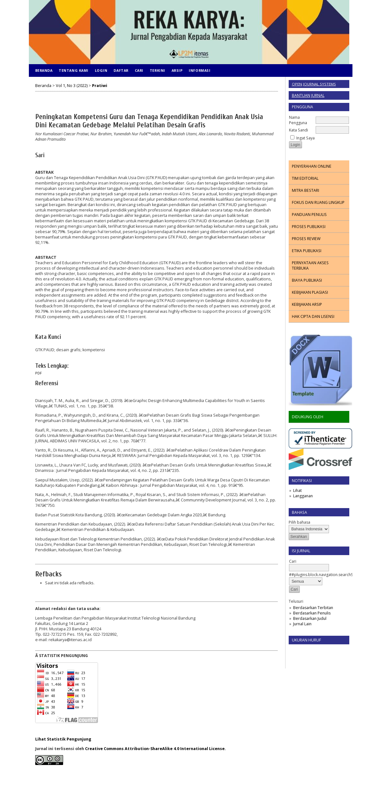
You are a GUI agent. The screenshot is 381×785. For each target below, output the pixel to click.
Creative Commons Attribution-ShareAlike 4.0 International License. (155, 748)
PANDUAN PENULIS (309, 214)
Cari (139, 70)
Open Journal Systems (314, 84)
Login (101, 70)
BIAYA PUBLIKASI (307, 280)
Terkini (157, 70)
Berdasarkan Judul (309, 618)
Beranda (44, 70)
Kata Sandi (298, 130)
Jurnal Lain (302, 624)
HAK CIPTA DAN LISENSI (313, 316)
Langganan (303, 496)
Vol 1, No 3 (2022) (72, 85)
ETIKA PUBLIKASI (306, 250)
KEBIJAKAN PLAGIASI (310, 292)
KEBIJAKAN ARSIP (307, 304)
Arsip (177, 70)
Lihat (297, 490)
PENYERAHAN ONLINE (312, 166)
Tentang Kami (73, 70)
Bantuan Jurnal (308, 95)
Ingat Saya (305, 138)
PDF (38, 373)
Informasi (199, 70)
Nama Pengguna (298, 120)
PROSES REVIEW (306, 238)
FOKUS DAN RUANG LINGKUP (318, 202)
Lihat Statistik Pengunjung (63, 739)
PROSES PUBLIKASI (308, 226)
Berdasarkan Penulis (312, 613)
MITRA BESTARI (305, 190)
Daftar (121, 70)
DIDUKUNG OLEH (307, 416)
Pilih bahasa (299, 522)
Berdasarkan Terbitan (313, 607)
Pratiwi (99, 85)
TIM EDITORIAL (305, 178)
